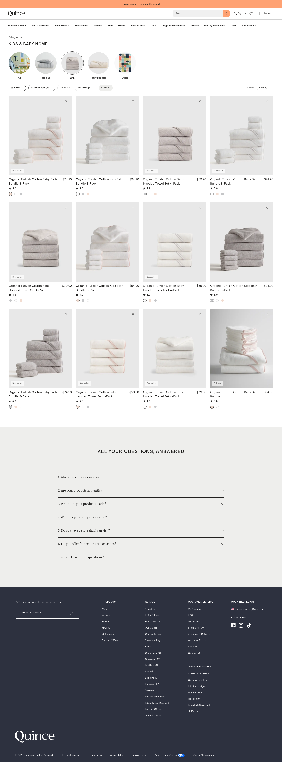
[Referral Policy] (139, 755)
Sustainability (152, 640)
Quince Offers (153, 715)
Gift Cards (108, 634)
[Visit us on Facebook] (233, 626)
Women (106, 615)
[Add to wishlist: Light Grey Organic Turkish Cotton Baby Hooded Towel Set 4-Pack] (200, 101)
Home (105, 621)
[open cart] (258, 13)
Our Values (151, 628)
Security (192, 646)
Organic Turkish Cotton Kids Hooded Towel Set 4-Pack (29, 288)
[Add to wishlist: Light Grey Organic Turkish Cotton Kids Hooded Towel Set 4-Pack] (66, 208)
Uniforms (193, 711)
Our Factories (153, 634)
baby (11, 37)
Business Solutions (198, 674)
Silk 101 (149, 671)
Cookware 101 (152, 659)
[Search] (226, 13)
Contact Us (194, 653)
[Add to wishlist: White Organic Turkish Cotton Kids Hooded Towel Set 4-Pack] (200, 314)
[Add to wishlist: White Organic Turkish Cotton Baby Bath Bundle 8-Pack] (267, 101)
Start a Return (196, 628)
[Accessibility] (116, 755)
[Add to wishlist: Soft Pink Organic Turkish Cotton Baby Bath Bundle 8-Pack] (66, 101)
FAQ (190, 615)
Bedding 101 (151, 678)
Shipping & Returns (199, 634)
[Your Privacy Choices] (170, 755)
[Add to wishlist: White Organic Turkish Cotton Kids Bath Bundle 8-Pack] (133, 101)
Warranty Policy (197, 640)
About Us (150, 609)
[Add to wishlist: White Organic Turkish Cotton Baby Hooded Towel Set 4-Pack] (200, 208)
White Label (195, 692)
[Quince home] (16, 13)
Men (104, 609)
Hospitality (194, 699)
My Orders (194, 621)
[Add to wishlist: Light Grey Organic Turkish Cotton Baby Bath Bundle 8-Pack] (66, 314)
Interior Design (196, 686)
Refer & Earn (152, 615)
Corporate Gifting (198, 680)
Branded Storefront (199, 705)
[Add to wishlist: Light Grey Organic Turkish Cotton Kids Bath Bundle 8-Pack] (267, 208)
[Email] (39, 613)
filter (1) (17, 87)
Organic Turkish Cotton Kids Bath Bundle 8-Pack (99, 181)
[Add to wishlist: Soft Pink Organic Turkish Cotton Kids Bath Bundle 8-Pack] (133, 208)
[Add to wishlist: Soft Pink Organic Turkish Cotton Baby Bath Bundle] (267, 314)
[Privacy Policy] (95, 755)
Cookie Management (204, 755)
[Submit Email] (70, 613)
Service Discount (154, 696)
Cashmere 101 (153, 653)
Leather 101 (151, 665)
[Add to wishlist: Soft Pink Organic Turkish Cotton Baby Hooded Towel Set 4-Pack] (133, 314)
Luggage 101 (152, 684)
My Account (195, 609)
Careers (149, 690)
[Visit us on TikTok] (249, 626)
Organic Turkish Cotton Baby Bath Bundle (234, 394)
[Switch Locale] (266, 13)
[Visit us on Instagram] (241, 626)
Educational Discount (157, 703)
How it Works (152, 621)
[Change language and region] (247, 609)
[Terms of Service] (70, 755)
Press (148, 646)
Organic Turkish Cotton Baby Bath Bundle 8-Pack (33, 181)
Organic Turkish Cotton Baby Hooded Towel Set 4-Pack (163, 181)
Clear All (105, 88)
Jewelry (106, 628)
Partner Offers (110, 640)
